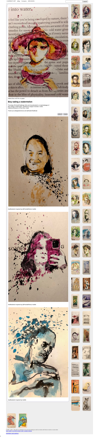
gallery (10, 430)
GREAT (60, 114)
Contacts (24, 1)
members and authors (12, 433)
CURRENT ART (11, 1)
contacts (26, 430)
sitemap (30, 430)
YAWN (65, 114)
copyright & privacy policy (18, 430)
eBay (18, 1)
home (7, 430)
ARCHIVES (31, 1)
